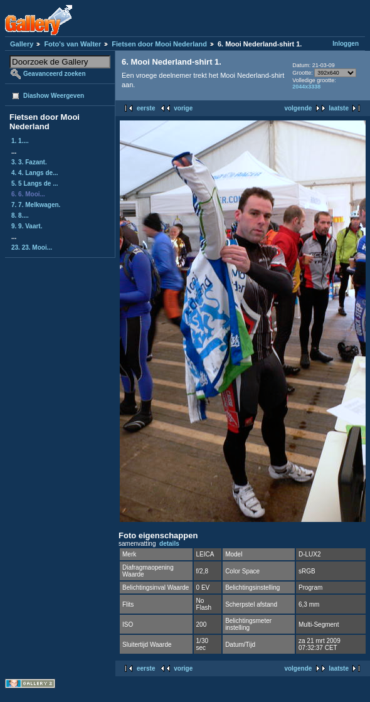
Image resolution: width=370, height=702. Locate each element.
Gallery (21, 44)
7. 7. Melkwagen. (35, 204)
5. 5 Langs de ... (34, 183)
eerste (146, 108)
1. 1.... (20, 140)
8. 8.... (20, 215)
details (169, 543)
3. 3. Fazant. (29, 162)
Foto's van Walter (72, 44)
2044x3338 (306, 86)
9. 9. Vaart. (26, 226)
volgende (298, 108)
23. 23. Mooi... (31, 247)
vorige (183, 108)
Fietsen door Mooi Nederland (159, 44)
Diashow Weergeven (53, 95)
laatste (339, 108)
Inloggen (345, 43)
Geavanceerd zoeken (54, 73)
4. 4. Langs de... (34, 172)
